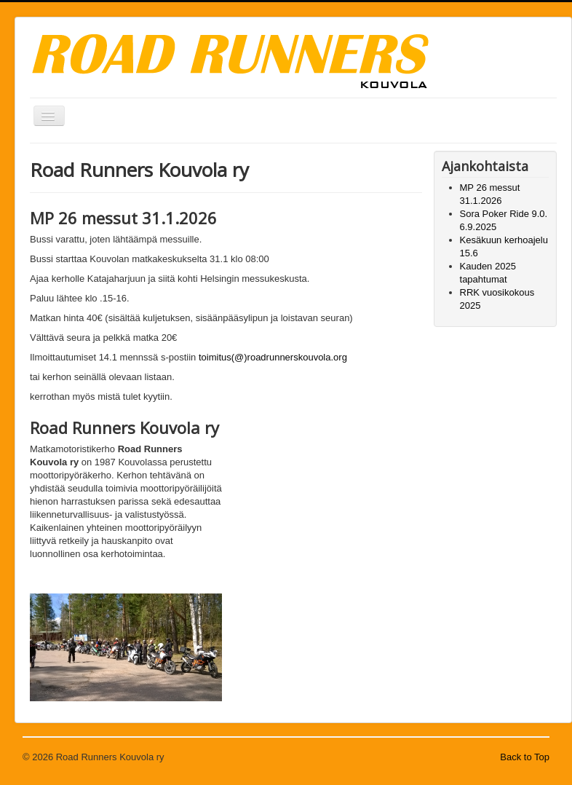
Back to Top (524, 757)
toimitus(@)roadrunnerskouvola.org (273, 357)
